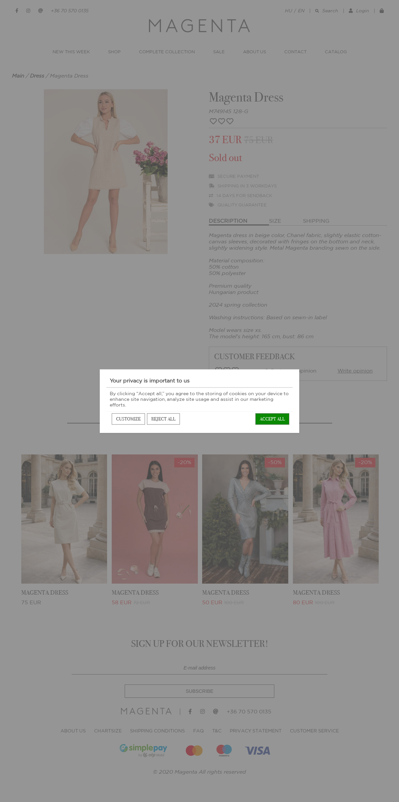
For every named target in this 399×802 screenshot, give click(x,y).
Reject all (163, 418)
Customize (128, 418)
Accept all (272, 418)
